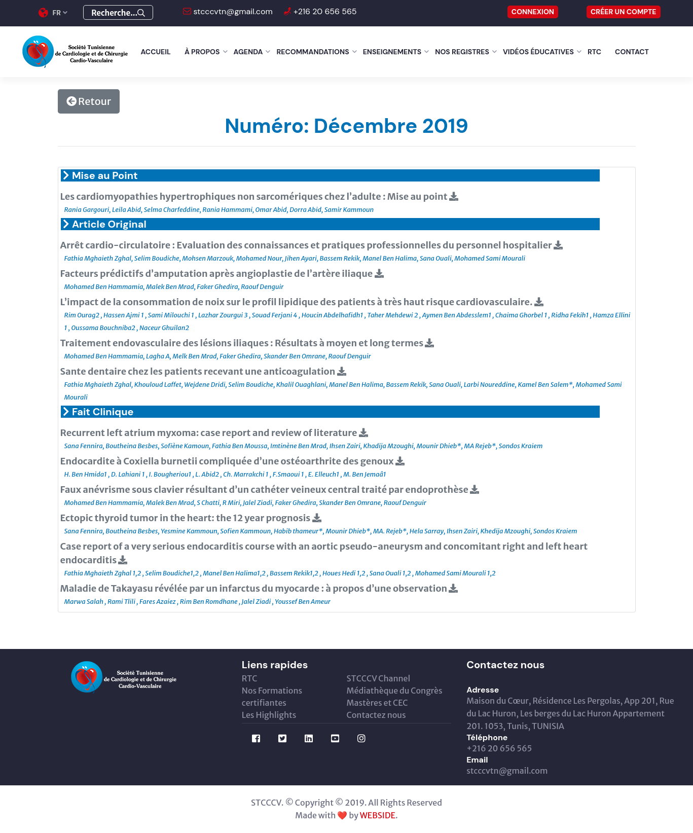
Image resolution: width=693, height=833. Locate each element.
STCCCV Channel (378, 678)
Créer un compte (623, 11)
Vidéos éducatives (538, 51)
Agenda (248, 51)
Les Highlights (269, 715)
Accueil (156, 51)
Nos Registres (462, 51)
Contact (632, 51)
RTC (594, 51)
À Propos (202, 51)
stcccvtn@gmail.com (232, 11)
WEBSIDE (377, 815)
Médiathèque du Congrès (394, 690)
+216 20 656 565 (324, 11)
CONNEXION (533, 11)
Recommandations (312, 51)
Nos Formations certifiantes (272, 696)
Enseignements (392, 51)
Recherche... (118, 13)
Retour (88, 101)
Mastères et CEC (377, 703)
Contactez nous (376, 715)
